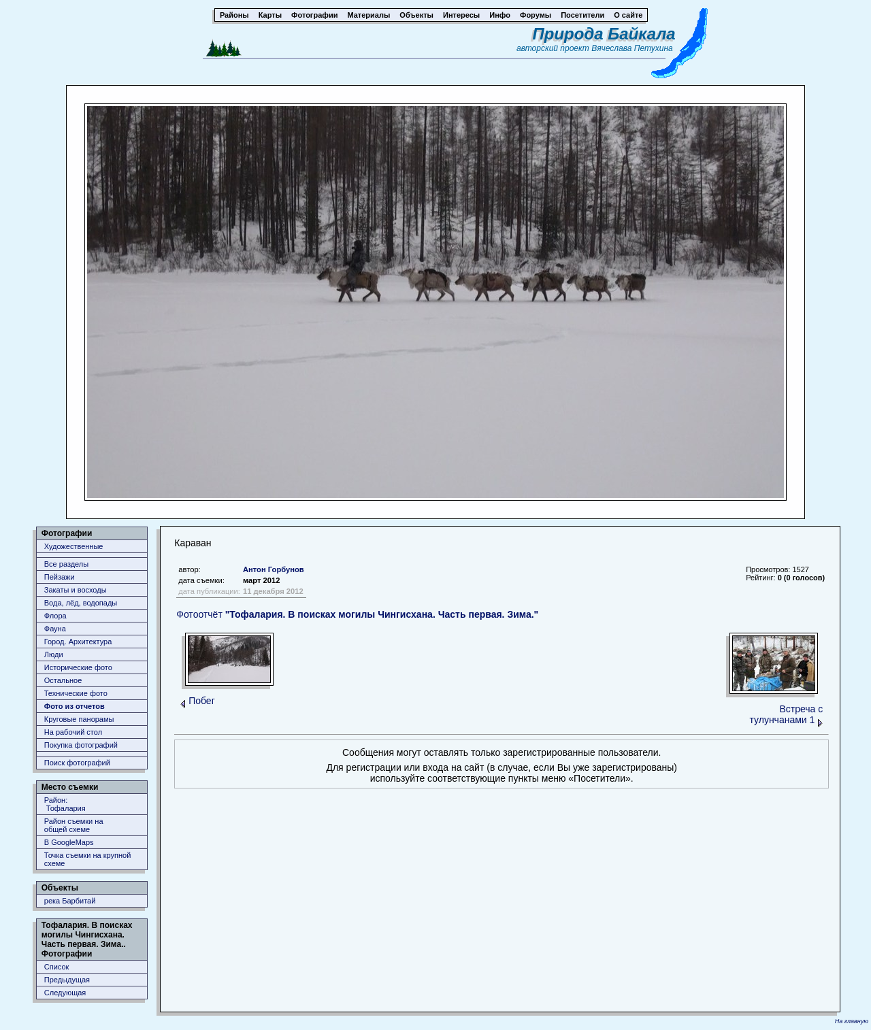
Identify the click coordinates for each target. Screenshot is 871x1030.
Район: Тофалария (65, 804)
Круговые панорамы (79, 719)
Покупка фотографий (81, 745)
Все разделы (66, 564)
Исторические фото (78, 667)
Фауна (55, 629)
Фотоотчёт (357, 614)
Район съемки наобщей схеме (73, 825)
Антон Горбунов (273, 569)
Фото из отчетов (74, 706)
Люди (53, 654)
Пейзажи (59, 577)
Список (56, 967)
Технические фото (76, 693)
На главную (851, 1021)
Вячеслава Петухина (632, 48)
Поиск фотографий (77, 763)
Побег (201, 700)
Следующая (65, 993)
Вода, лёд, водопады (80, 603)
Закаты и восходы (75, 590)
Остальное (63, 680)
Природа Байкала (604, 33)
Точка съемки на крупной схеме (87, 859)
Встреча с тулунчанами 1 (786, 714)
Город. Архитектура (78, 641)
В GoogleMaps (69, 842)
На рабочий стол (73, 732)
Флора (55, 616)
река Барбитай (70, 901)
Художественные (73, 546)
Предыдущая (67, 980)
